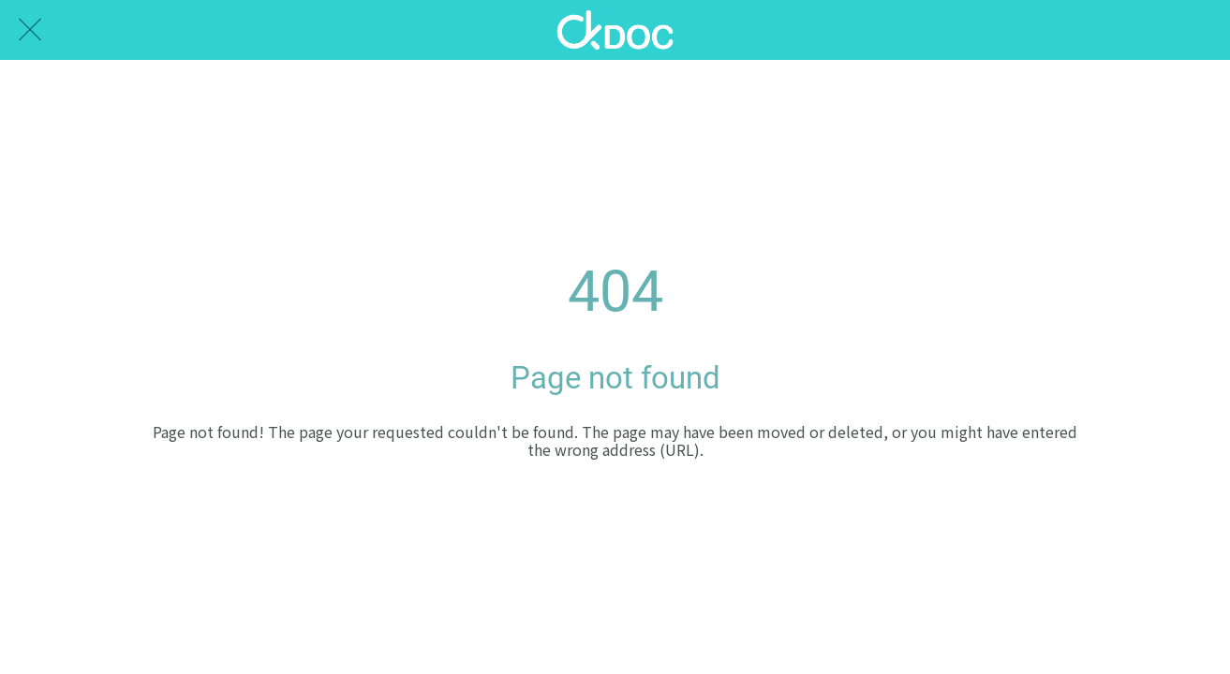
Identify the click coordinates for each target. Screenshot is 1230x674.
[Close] (30, 30)
